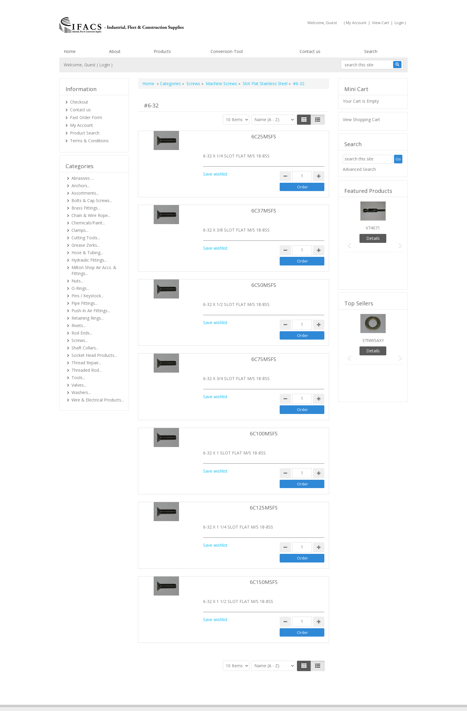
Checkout (79, 102)
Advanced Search (359, 169)
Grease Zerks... (85, 245)
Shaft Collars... (85, 348)
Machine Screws (221, 83)
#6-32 (298, 83)
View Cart (380, 22)
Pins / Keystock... (87, 296)
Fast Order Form (86, 117)
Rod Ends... (81, 333)
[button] (347, 242)
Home (70, 51)
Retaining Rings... (87, 318)
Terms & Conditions (89, 140)
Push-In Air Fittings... (90, 310)
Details (373, 238)
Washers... (81, 392)
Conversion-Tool (227, 51)
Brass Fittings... (85, 208)
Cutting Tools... (85, 237)
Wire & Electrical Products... (97, 400)
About (115, 51)
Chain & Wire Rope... (90, 215)
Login (399, 22)
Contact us (310, 51)
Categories (170, 83)
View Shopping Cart (361, 119)
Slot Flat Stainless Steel (266, 83)
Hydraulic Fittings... (89, 260)
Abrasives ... (82, 178)
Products (162, 51)
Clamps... (79, 230)
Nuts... (77, 281)
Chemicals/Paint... (88, 223)
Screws (193, 83)
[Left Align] (304, 120)
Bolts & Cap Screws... (91, 200)
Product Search (84, 133)
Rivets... (78, 325)
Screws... (79, 340)
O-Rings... (80, 288)
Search (370, 51)
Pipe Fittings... (84, 303)
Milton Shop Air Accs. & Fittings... (93, 270)
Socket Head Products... (94, 355)
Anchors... (80, 185)
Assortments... (85, 193)
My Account (356, 22)
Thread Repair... (86, 362)
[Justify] (318, 120)
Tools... (78, 377)
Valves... (78, 385)
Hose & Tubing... (87, 252)
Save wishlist (215, 174)
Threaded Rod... (86, 370)
